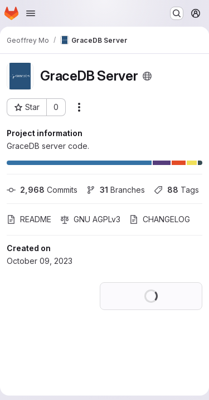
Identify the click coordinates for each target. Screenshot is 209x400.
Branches (115, 189)
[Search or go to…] (176, 13)
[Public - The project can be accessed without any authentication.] (147, 76)
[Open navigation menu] (31, 13)
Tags (176, 189)
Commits (42, 189)
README (29, 219)
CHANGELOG (159, 219)
